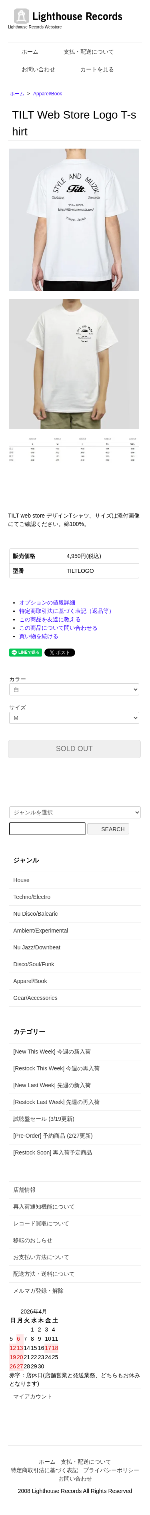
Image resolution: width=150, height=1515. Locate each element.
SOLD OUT (74, 749)
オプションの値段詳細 (47, 602)
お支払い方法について (41, 1257)
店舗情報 (24, 1190)
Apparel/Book (47, 94)
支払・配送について (83, 51)
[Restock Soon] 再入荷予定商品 (52, 1152)
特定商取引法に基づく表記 (44, 1470)
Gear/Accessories (35, 998)
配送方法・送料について (44, 1274)
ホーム (24, 51)
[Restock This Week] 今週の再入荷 (56, 1068)
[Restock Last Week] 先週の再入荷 (56, 1102)
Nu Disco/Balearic (35, 914)
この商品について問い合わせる (58, 628)
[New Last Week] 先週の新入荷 (51, 1085)
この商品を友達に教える (50, 619)
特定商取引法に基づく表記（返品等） (66, 611)
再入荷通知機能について (44, 1206)
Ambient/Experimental (40, 930)
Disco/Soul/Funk (33, 964)
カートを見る (91, 69)
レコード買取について (41, 1223)
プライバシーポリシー (111, 1470)
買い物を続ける (38, 636)
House (21, 880)
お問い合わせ (32, 69)
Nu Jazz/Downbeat (36, 947)
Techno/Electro (31, 897)
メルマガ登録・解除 (38, 1290)
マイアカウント (32, 1396)
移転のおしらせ (32, 1240)
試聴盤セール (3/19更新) (43, 1119)
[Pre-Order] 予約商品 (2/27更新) (52, 1135)
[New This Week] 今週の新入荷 (51, 1051)
